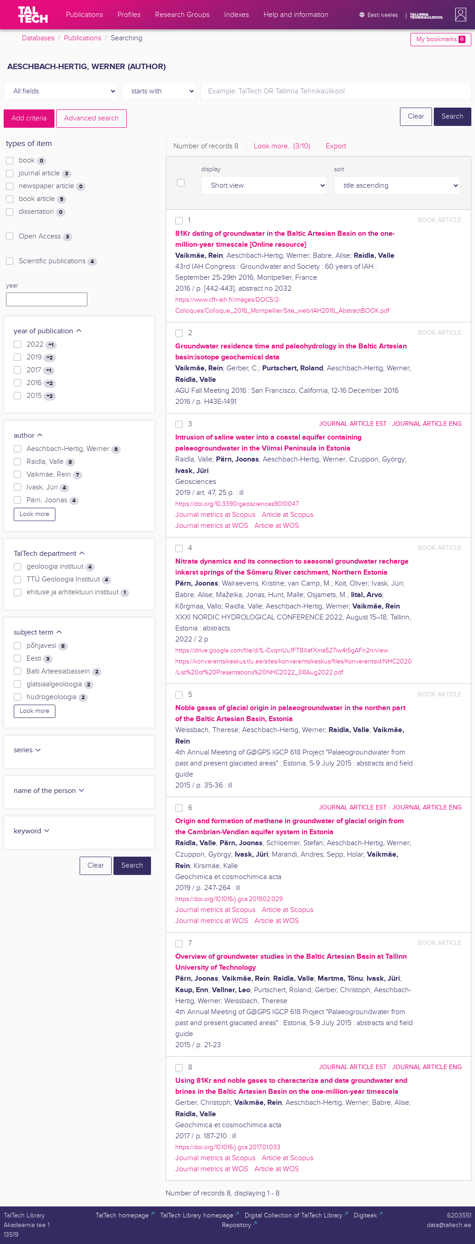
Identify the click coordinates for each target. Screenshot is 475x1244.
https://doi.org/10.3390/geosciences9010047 (237, 504)
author (28, 435)
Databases (38, 38)
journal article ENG (427, 424)
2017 (40, 370)
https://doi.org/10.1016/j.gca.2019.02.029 (229, 899)
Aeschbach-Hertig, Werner (74, 449)
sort (339, 169)
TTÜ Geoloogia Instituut (69, 579)
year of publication (48, 331)
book (32, 160)
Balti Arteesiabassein (64, 671)
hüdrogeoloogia (57, 697)
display (211, 169)
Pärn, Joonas (53, 500)
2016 (41, 383)
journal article (45, 173)
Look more (34, 514)
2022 (42, 344)
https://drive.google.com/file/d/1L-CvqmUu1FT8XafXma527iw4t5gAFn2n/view (281, 650)
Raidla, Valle (51, 462)
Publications (82, 38)
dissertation (42, 212)
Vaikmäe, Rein (54, 474)
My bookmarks (440, 39)
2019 (41, 357)
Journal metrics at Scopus (215, 515)
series (28, 750)
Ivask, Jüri (48, 487)
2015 (41, 396)
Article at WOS (276, 526)
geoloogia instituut (61, 566)
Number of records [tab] (205, 146)
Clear (416, 116)
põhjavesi (47, 646)
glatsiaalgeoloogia (60, 684)
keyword (32, 831)
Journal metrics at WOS (211, 526)
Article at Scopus (287, 515)
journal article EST (353, 424)
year (12, 285)
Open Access (45, 236)
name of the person (49, 791)
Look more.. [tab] (282, 146)
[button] (459, 14)
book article (42, 199)
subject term (38, 632)
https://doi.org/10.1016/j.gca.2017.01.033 (228, 1147)
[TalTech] (33, 14)
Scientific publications (58, 261)
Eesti (40, 658)
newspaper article (52, 186)
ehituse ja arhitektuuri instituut (78, 592)
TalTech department (50, 553)
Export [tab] (336, 146)
